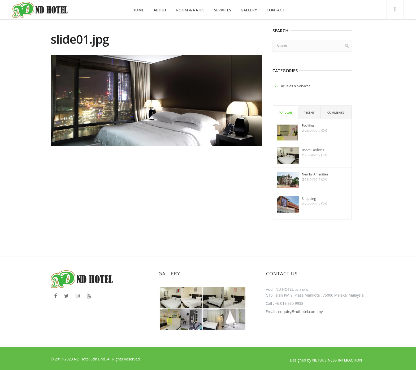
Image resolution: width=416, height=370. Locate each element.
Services (222, 9)
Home (138, 9)
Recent (309, 112)
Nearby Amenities (315, 174)
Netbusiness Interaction (337, 360)
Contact (275, 9)
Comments (335, 112)
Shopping (309, 198)
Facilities (308, 125)
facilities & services (294, 85)
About (160, 9)
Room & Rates (190, 9)
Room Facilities (313, 150)
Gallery (249, 9)
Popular (285, 112)
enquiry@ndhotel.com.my (300, 311)
